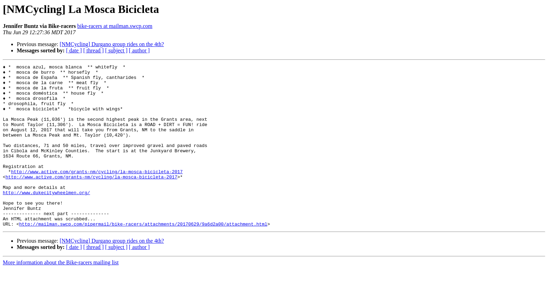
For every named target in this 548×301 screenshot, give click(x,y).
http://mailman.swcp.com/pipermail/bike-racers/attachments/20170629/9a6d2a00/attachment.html (143, 256)
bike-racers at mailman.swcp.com (114, 26)
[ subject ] (116, 50)
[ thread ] (93, 50)
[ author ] (139, 50)
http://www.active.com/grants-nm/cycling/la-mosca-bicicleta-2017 (96, 193)
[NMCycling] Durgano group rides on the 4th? (112, 44)
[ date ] (74, 50)
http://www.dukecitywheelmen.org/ (46, 218)
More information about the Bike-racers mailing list (60, 295)
